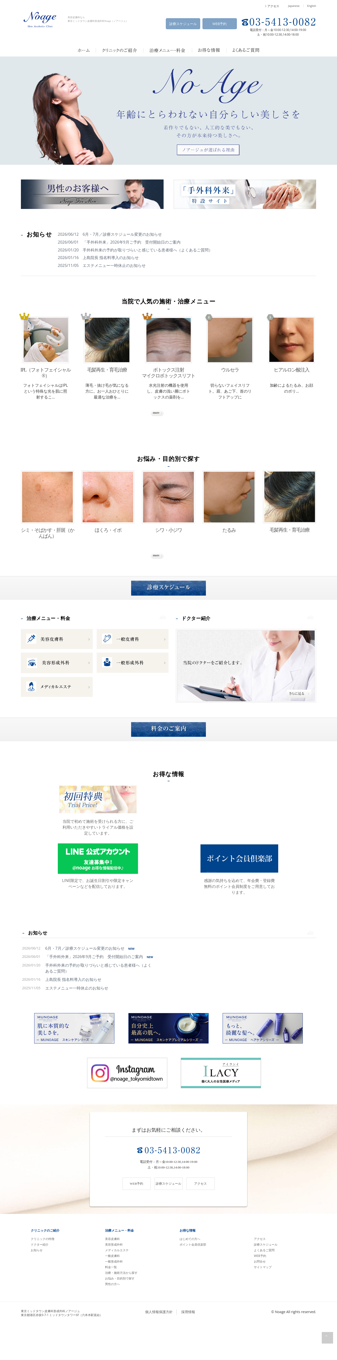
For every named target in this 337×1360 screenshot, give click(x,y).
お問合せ (260, 1296)
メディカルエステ (117, 1284)
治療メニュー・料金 (55, 637)
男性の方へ (112, 1318)
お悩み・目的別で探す (120, 1313)
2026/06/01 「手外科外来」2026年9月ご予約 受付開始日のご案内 (119, 242)
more (157, 638)
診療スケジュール (183, 23)
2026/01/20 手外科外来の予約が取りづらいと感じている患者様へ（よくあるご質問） (135, 250)
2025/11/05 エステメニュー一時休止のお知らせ (102, 265)
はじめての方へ (190, 1273)
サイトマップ (263, 1301)
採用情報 (188, 1346)
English (311, 5)
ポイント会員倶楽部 (193, 1279)
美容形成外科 (114, 1279)
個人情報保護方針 (159, 1346)
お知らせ (39, 965)
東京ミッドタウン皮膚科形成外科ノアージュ (62, 1347)
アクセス (260, 1273)
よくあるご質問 (264, 1284)
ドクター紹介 (200, 637)
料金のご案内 (168, 760)
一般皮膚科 (112, 1290)
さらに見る (168, 415)
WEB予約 (220, 23)
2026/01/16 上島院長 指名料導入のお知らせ (98, 258)
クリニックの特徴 (42, 1273)
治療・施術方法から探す (121, 1307)
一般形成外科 (114, 1296)
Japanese (293, 5)
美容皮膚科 (112, 1273)
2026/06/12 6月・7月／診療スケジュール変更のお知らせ (110, 234)
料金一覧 (111, 1301)
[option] (168, 110)
